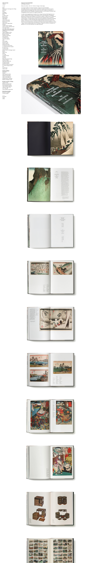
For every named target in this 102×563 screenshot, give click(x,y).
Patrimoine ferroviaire (5, 44)
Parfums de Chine (5, 42)
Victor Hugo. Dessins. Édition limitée (8, 28)
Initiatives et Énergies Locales (7, 79)
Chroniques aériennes (5, 63)
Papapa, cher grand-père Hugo (7, 58)
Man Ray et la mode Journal (6, 83)
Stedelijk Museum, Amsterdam (7, 78)
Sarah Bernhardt (5, 17)
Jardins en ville (4, 68)
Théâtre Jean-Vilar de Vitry (6, 61)
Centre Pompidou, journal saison (7, 89)
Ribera (3, 11)
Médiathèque (4, 71)
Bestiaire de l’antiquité (6, 92)
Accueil (3, 5)
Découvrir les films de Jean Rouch (7, 64)
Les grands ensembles (5, 62)
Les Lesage (4, 54)
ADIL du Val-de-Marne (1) (6, 76)
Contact (3, 97)
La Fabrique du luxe (5, 37)
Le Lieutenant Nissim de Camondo (7, 46)
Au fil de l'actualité (5, 93)
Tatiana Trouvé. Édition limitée (7, 23)
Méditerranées (4, 13)
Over (3, 66)
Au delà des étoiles (5, 48)
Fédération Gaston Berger (6, 75)
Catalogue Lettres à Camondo (7, 25)
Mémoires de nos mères (6, 21)
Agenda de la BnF (5, 82)
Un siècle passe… (5, 67)
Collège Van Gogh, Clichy (6, 87)
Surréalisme (4, 10)
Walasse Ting (4, 52)
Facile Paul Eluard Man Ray (6, 84)
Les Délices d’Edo (5, 15)
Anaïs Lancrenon (5, 2)
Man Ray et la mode (5, 34)
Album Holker (4, 18)
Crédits (3, 98)
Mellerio (3, 53)
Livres (3, 7)
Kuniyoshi (4, 56)
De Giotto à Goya (5, 47)
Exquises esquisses (5, 43)
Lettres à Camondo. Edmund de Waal (8, 26)
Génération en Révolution (6, 35)
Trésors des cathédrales (6, 38)
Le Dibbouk (4, 12)
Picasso (3, 14)
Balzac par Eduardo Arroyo (6, 33)
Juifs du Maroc (4, 31)
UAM (3, 40)
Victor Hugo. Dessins (5, 27)
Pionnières (4, 24)
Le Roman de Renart (5, 55)
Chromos (3, 73)
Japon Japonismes (5, 36)
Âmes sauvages (4, 41)
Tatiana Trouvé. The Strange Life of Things (9, 8)
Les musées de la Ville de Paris (7, 45)
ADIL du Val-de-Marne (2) (6, 77)
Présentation (4, 96)
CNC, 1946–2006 (5, 88)
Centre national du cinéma (6, 74)
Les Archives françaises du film (7, 65)
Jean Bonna (4, 57)
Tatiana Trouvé (4, 22)
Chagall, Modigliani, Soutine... (7, 32)
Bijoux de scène (4, 16)
